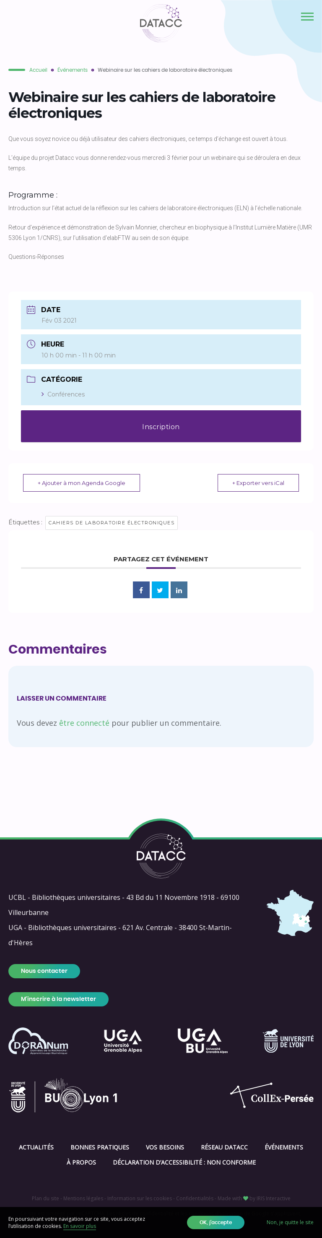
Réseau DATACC (224, 1147)
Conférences (63, 394)
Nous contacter (44, 971)
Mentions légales (83, 1198)
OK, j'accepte (216, 1222)
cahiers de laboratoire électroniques (111, 523)
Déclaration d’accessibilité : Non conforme (184, 1162)
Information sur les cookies (139, 1198)
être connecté (84, 723)
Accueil (38, 70)
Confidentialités (194, 1198)
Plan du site (45, 1198)
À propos (81, 1162)
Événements (72, 70)
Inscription (161, 427)
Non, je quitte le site (290, 1222)
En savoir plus (79, 1226)
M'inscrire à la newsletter (58, 999)
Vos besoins (165, 1147)
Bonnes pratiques (99, 1147)
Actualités (36, 1147)
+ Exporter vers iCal (258, 483)
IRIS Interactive (274, 1198)
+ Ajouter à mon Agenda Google (81, 483)
